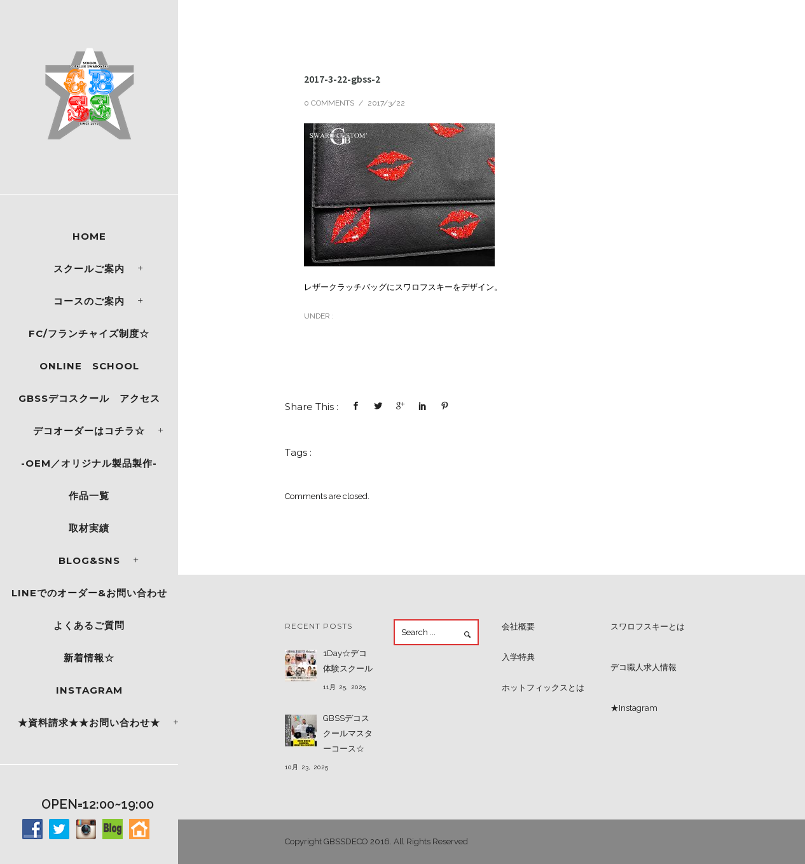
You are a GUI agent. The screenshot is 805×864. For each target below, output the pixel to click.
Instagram (89, 690)
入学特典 (518, 657)
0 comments (329, 103)
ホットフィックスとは (543, 687)
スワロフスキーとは (647, 626)
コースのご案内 (89, 301)
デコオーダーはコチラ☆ (89, 431)
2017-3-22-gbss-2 (342, 78)
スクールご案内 (89, 269)
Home (89, 236)
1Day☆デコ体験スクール (348, 660)
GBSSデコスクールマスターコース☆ (348, 733)
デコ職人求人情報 (643, 667)
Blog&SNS (89, 560)
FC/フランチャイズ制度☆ (89, 333)
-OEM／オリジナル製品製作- (89, 463)
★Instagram (633, 708)
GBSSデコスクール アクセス (89, 398)
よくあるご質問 (89, 625)
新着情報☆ (89, 658)
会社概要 (518, 626)
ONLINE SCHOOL (89, 366)
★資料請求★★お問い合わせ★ (89, 723)
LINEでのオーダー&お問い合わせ (89, 593)
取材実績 (89, 528)
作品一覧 (89, 496)
